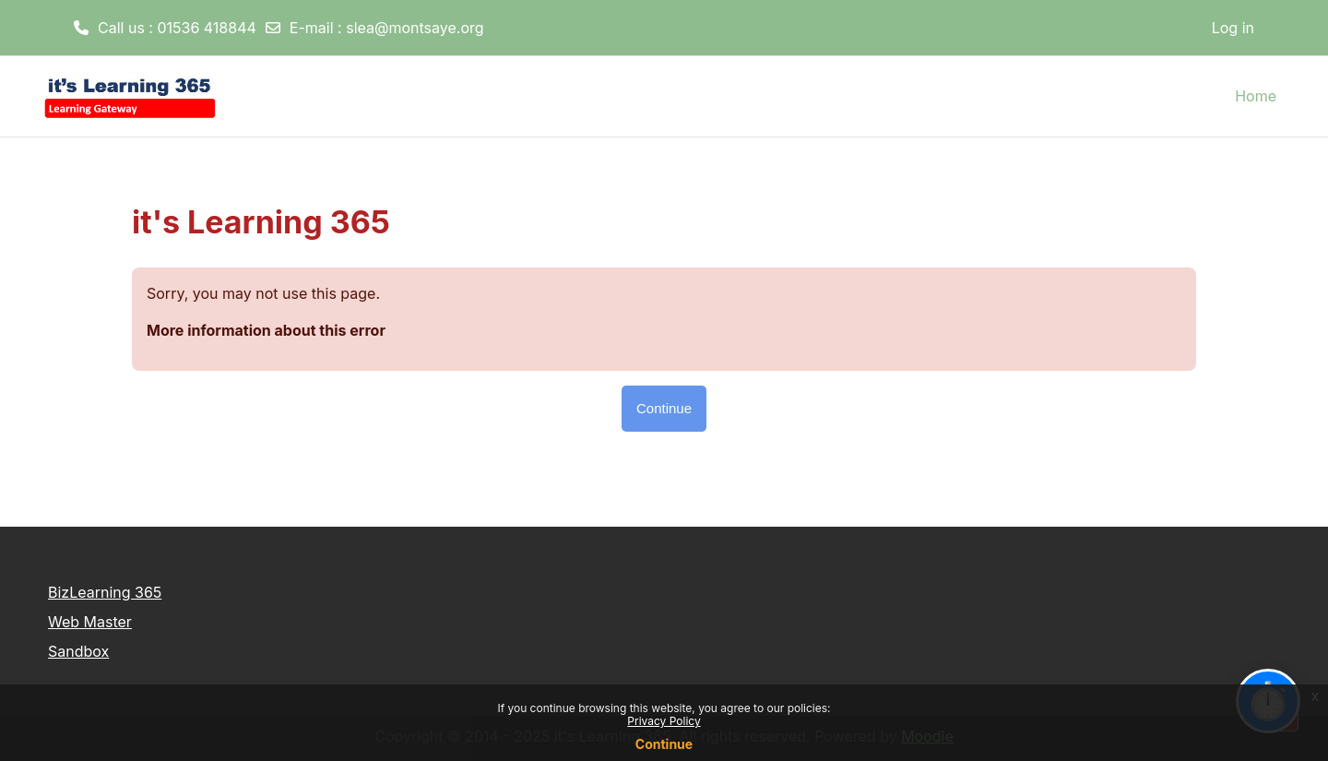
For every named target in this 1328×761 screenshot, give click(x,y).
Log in (1233, 27)
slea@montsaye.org (414, 27)
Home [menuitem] (1255, 96)
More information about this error (266, 330)
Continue (664, 744)
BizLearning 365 (104, 592)
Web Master (90, 621)
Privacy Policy (663, 721)
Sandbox (78, 651)
